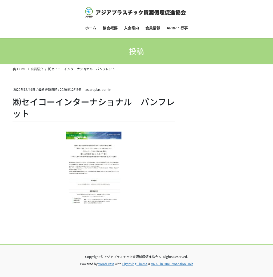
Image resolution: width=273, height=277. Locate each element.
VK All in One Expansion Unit (172, 264)
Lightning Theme (134, 264)
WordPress (106, 264)
